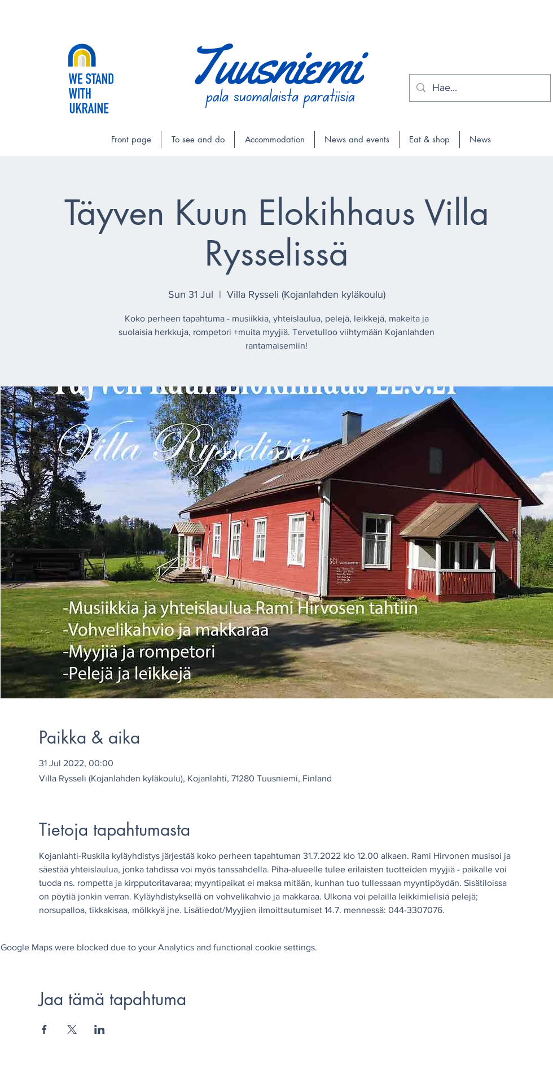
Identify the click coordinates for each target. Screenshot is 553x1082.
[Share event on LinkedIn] (99, 1029)
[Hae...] (479, 88)
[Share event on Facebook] (44, 1029)
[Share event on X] (72, 1029)
